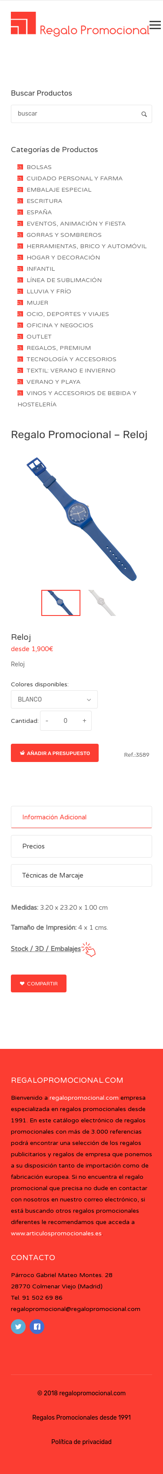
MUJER (37, 302)
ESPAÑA (39, 212)
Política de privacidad (81, 1442)
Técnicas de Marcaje (52, 875)
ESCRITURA (44, 201)
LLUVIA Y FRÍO (49, 291)
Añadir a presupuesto (55, 753)
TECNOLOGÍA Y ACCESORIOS (71, 359)
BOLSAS (39, 167)
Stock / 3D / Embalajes (46, 949)
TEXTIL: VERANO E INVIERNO (71, 370)
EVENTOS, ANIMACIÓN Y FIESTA (76, 223)
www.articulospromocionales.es (56, 1233)
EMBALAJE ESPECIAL (59, 189)
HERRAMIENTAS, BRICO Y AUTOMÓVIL (86, 246)
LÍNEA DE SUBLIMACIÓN (64, 280)
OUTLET (39, 336)
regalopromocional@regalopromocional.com (75, 1309)
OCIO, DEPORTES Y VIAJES (68, 314)
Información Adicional (54, 817)
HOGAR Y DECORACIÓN (63, 257)
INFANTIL (41, 269)
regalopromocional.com (84, 1097)
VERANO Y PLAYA (53, 382)
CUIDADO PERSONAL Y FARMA (75, 178)
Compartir (39, 984)
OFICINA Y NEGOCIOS (60, 325)
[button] (60, 603)
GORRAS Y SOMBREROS (64, 235)
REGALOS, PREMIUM (59, 348)
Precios (33, 846)
